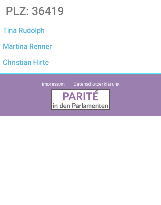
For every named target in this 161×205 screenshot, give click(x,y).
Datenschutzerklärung (97, 84)
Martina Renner (27, 46)
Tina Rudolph (24, 30)
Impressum (53, 84)
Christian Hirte (26, 62)
